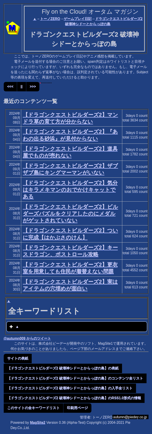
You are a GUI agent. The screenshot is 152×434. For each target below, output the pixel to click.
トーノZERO (50, 19)
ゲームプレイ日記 (78, 19)
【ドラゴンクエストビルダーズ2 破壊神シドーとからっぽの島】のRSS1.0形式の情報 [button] (74, 398)
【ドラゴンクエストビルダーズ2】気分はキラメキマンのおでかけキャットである (70, 189)
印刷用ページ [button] (77, 408)
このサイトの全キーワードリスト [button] (33, 408)
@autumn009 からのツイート (27, 338)
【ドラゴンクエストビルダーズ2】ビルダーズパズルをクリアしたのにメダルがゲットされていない (70, 213)
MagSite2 (37, 422)
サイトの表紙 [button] (17, 358)
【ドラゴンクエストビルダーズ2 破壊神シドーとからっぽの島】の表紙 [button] (63, 368)
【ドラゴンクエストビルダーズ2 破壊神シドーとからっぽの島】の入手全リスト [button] (70, 388)
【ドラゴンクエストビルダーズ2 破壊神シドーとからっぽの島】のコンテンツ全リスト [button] (75, 378)
